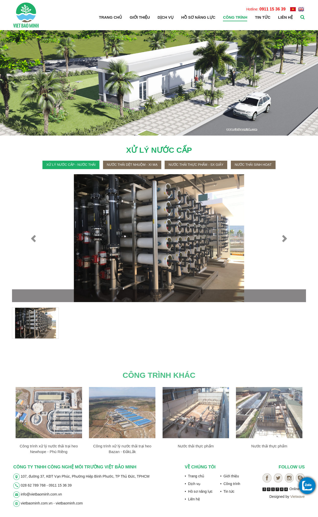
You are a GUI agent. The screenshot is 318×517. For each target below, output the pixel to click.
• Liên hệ (192, 499)
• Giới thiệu (229, 476)
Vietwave (297, 496)
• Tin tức (227, 491)
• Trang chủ (194, 476)
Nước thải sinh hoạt (253, 165)
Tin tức (262, 17)
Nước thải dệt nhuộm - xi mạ (132, 165)
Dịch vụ (165, 17)
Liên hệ (285, 17)
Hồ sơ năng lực (198, 17)
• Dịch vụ (192, 484)
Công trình (235, 17)
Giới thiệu (140, 17)
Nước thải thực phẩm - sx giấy (195, 165)
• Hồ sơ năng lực (199, 491)
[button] (34, 238)
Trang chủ (110, 17)
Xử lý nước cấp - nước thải (71, 165)
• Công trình (230, 484)
